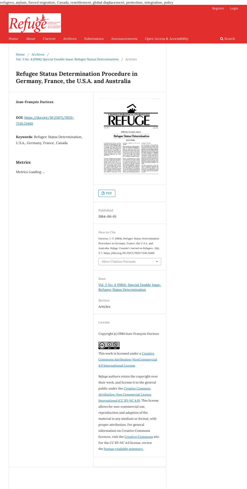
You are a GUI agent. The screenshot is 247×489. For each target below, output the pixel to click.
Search (227, 38)
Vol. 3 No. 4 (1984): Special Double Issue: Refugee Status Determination (67, 59)
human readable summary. (124, 449)
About (30, 38)
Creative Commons (138, 437)
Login (234, 8)
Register (218, 8)
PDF (108, 193)
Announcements (124, 38)
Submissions (93, 38)
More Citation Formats (119, 261)
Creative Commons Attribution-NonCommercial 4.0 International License (127, 359)
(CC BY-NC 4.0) (124, 394)
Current (49, 38)
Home (13, 38)
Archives (69, 38)
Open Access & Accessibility (166, 38)
